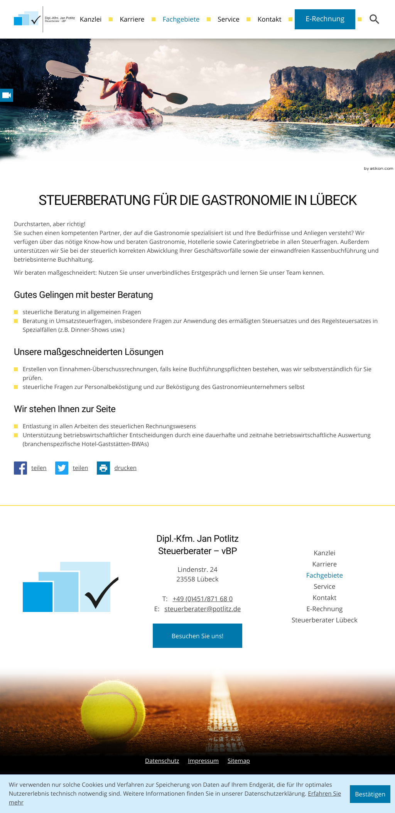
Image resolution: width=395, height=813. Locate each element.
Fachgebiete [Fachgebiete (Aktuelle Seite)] (324, 575)
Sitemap (239, 761)
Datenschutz (162, 761)
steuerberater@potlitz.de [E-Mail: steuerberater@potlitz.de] (202, 608)
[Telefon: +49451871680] (202, 599)
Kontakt (270, 19)
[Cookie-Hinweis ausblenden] (370, 794)
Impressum (203, 761)
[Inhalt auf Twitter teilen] (73, 468)
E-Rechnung (325, 19)
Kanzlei (91, 19)
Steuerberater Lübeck (325, 619)
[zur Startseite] (44, 19)
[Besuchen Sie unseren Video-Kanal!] (6, 95)
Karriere (132, 19)
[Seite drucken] (119, 468)
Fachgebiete (180, 19)
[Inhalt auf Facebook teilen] (32, 468)
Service (229, 19)
